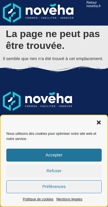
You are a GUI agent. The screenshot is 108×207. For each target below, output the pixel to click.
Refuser (54, 170)
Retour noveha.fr (93, 4)
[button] (99, 122)
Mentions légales (69, 199)
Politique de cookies (38, 199)
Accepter (54, 154)
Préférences (54, 186)
